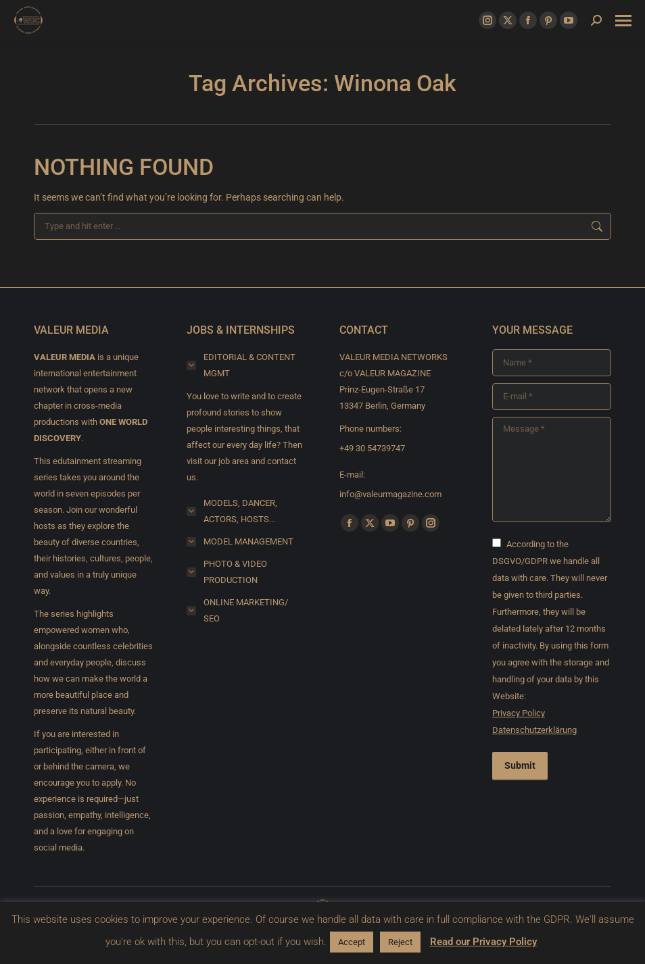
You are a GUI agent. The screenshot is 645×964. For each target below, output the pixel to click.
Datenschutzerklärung (534, 730)
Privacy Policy (518, 713)
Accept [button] (351, 942)
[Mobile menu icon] (623, 20)
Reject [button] (400, 942)
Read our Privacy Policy (483, 942)
